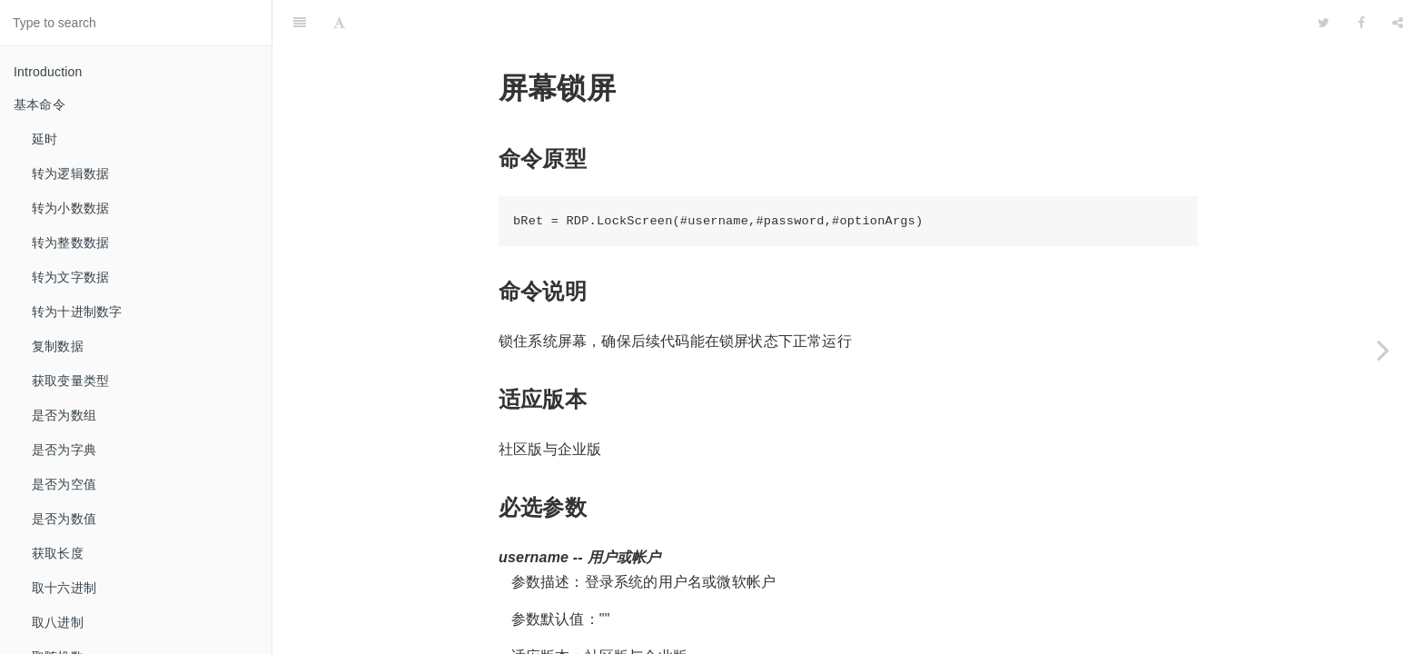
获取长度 (58, 553)
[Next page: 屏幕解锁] (1383, 349)
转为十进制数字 (77, 311)
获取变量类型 (70, 380)
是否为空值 (64, 484)
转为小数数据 (70, 208)
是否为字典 (64, 449)
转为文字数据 (70, 277)
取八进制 (58, 622)
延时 (44, 139)
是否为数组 (64, 415)
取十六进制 (64, 587)
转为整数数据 (70, 242)
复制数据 (58, 346)
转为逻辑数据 (70, 173)
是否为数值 (64, 518)
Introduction (48, 71)
